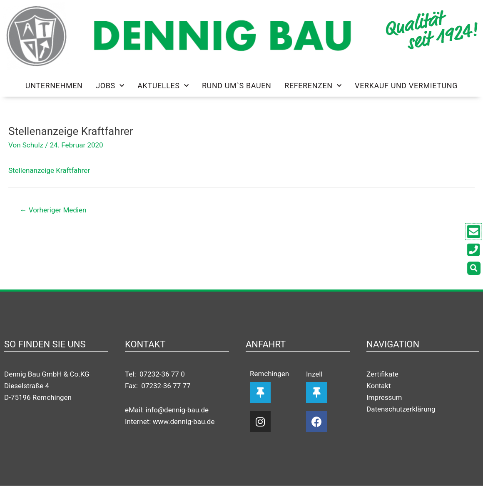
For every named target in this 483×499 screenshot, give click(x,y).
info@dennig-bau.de (177, 410)
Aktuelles (163, 85)
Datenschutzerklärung (400, 409)
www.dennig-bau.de (184, 421)
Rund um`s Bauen (236, 85)
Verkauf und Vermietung (406, 85)
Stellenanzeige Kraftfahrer (49, 170)
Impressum (384, 397)
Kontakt (378, 386)
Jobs (110, 85)
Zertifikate (382, 374)
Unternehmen (54, 85)
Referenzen (312, 85)
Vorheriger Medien (53, 210)
